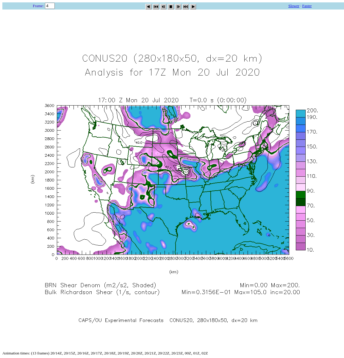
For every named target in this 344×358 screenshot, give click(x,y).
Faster (307, 6)
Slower (293, 6)
